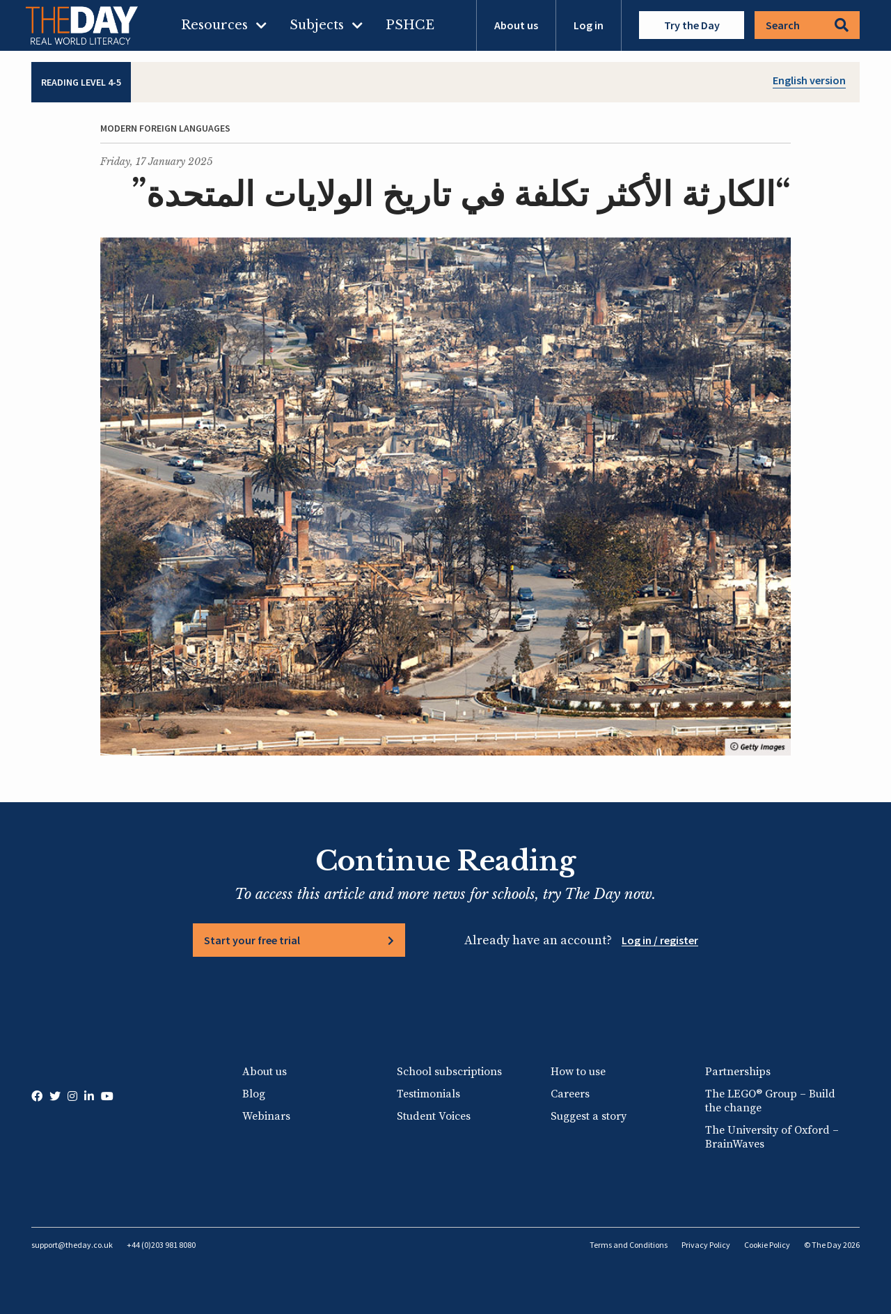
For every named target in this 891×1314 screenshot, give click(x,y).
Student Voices (434, 1116)
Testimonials (428, 1094)
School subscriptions (449, 1072)
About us (516, 25)
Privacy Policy (705, 1244)
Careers (570, 1094)
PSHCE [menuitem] (410, 25)
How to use (578, 1072)
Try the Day (692, 25)
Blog (253, 1094)
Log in (589, 25)
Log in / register (660, 940)
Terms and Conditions (629, 1244)
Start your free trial (252, 940)
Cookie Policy (767, 1244)
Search (807, 25)
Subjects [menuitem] (317, 25)
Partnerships (738, 1072)
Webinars (266, 1116)
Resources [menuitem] (214, 25)
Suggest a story (588, 1116)
